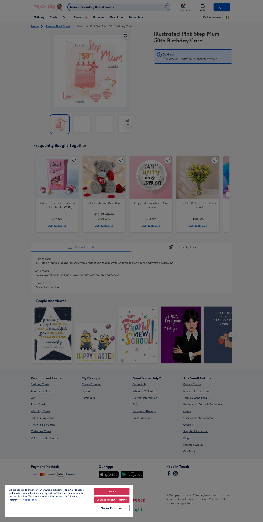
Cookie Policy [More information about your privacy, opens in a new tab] (30, 500)
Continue (111, 491)
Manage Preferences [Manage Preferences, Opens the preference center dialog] (111, 508)
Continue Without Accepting (111, 500)
